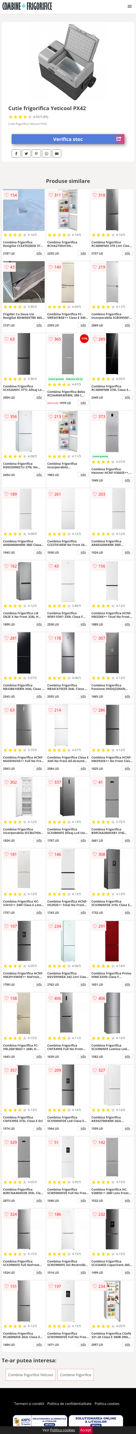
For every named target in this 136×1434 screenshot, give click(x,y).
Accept (85, 1430)
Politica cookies (107, 1403)
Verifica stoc (88, 139)
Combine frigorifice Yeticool (30, 1374)
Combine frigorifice (75, 1374)
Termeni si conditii (29, 1403)
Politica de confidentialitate (69, 1403)
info (39, 253)
